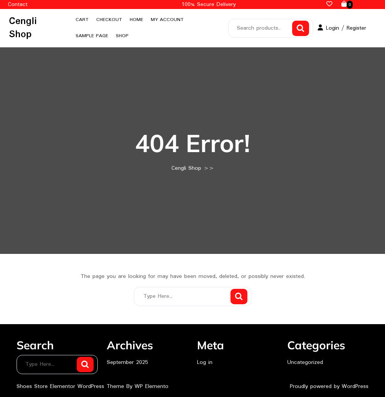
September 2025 (127, 362)
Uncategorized (305, 362)
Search (300, 28)
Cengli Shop (23, 28)
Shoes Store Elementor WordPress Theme (71, 386)
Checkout (109, 20)
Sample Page (92, 36)
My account (167, 20)
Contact (17, 4)
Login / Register (342, 28)
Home (136, 20)
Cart (82, 20)
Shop (122, 36)
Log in (204, 362)
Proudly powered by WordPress (329, 386)
